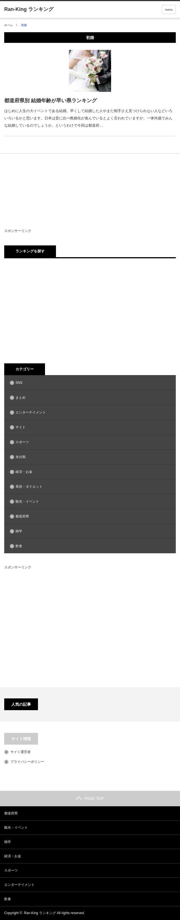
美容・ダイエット (28, 487)
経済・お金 (23, 472)
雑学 (18, 531)
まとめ (20, 397)
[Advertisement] (74, 197)
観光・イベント (27, 501)
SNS (18, 383)
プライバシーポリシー (27, 762)
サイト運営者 (20, 752)
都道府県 (22, 516)
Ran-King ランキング (40, 913)
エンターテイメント (30, 412)
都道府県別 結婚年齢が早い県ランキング (50, 100)
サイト (20, 427)
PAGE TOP (90, 798)
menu (169, 9)
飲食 (18, 546)
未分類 (20, 457)
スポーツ (22, 442)
